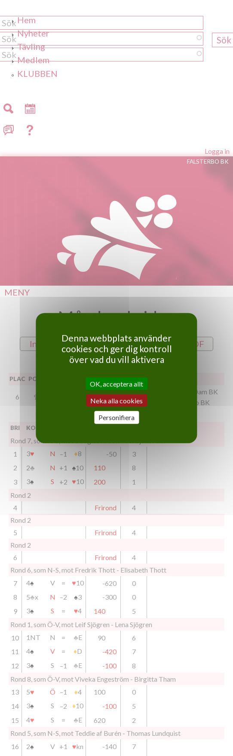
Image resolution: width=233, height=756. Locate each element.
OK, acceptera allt (116, 384)
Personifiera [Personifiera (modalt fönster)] (116, 417)
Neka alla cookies (116, 400)
